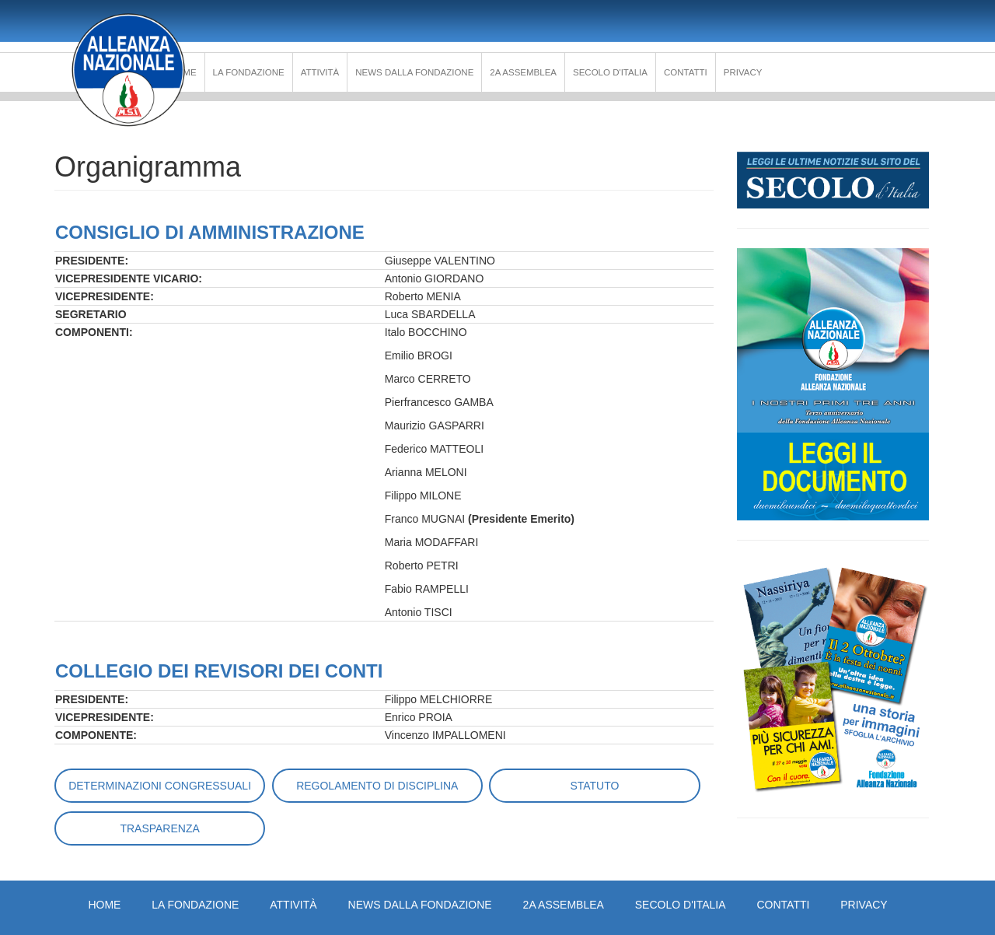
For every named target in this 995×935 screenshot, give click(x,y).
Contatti (685, 72)
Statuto (594, 785)
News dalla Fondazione (414, 72)
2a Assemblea (523, 72)
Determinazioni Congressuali (159, 785)
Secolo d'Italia (610, 72)
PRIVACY (743, 72)
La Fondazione (249, 72)
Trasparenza (159, 828)
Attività (320, 72)
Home (104, 904)
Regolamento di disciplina (377, 785)
